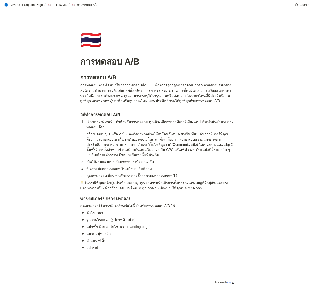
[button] (23, 5)
